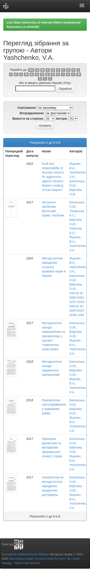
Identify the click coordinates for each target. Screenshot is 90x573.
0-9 (31, 70)
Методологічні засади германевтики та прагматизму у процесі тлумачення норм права (53, 336)
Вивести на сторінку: (28, 118)
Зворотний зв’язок (27, 563)
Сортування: (27, 107)
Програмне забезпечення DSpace (25, 554)
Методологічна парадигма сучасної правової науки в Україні (54, 267)
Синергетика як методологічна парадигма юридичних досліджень (52, 486)
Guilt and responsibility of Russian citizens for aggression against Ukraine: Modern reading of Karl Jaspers (53, 177)
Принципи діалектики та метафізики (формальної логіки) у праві (52, 447)
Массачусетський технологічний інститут (37, 558)
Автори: (62, 118)
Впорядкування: (32, 113)
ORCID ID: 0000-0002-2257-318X (77, 297)
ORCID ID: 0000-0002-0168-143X (77, 310)
